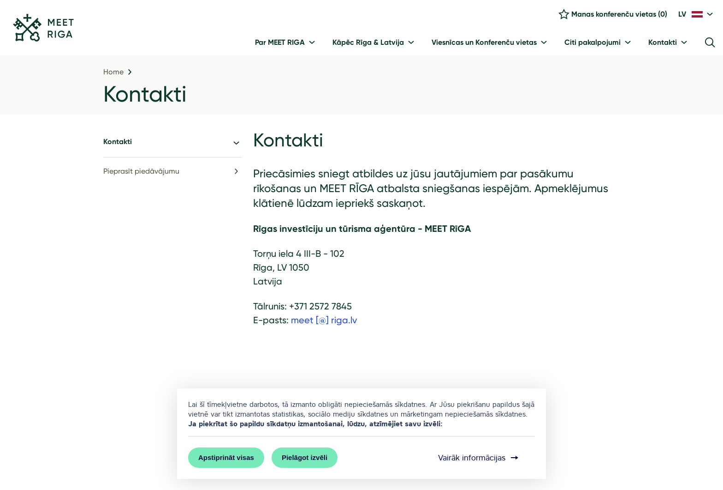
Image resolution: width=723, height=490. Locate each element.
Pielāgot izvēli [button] (304, 457)
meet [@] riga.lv (324, 320)
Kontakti (145, 94)
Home (113, 72)
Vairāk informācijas (479, 457)
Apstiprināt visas (226, 457)
